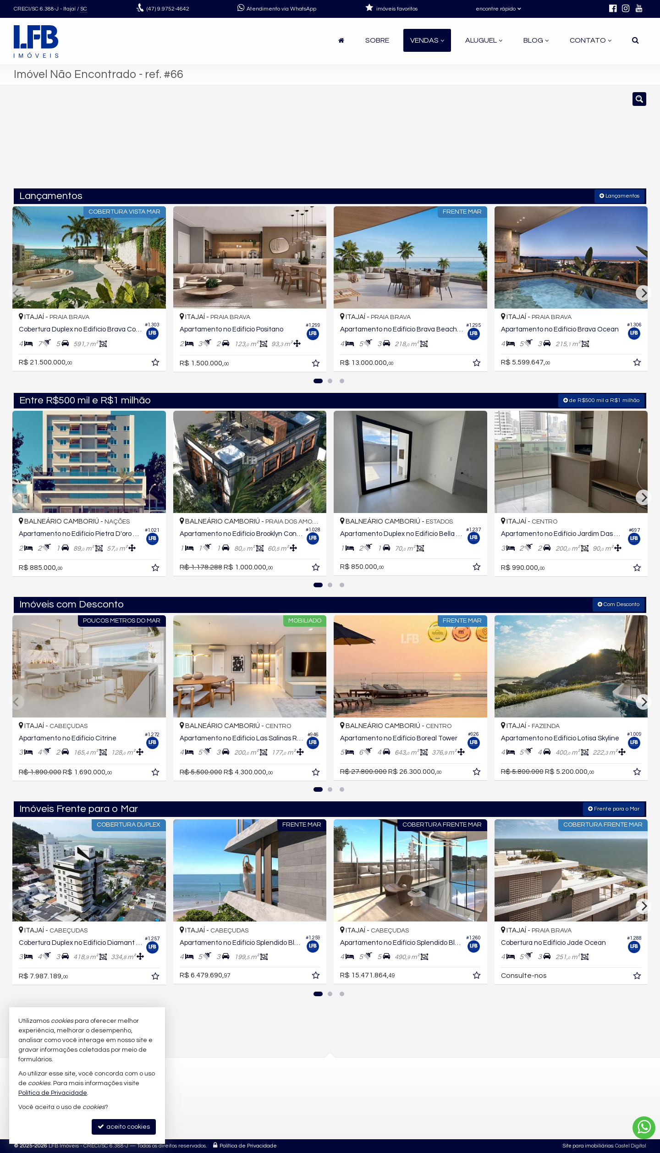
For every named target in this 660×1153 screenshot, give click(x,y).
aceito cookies (124, 1126)
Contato (590, 40)
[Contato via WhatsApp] (643, 1127)
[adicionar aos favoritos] (156, 364)
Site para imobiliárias (588, 1145)
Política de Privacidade (248, 1146)
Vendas (427, 40)
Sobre (377, 40)
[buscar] (517, 141)
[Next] (643, 293)
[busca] (635, 40)
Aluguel (483, 40)
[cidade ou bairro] (432, 141)
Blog (536, 40)
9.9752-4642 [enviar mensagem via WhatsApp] (168, 9)
